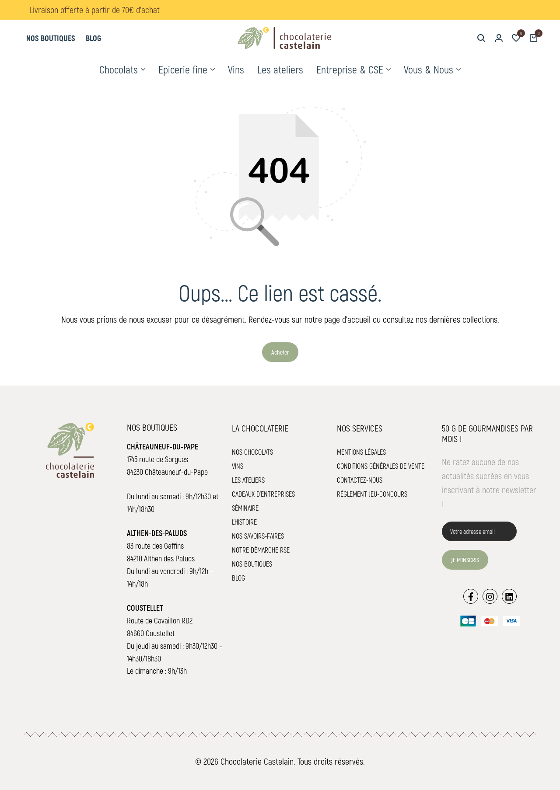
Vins (236, 69)
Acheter (280, 352)
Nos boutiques (50, 38)
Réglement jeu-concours (372, 494)
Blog (93, 38)
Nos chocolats (252, 452)
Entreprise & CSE (349, 69)
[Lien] (470, 596)
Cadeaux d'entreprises (263, 494)
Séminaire (245, 508)
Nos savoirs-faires (258, 536)
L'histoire (244, 522)
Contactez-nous (359, 480)
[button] (516, 38)
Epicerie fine (182, 69)
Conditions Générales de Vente (380, 466)
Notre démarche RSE (261, 550)
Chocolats (118, 69)
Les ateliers (280, 69)
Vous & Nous (428, 69)
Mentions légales (361, 452)
